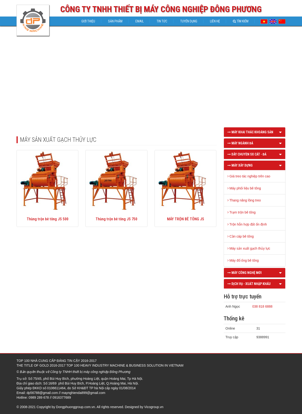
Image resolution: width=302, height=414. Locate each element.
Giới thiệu (88, 21)
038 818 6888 (262, 306)
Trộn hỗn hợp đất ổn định (247, 224)
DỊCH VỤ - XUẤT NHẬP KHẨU (249, 284)
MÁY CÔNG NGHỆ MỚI (244, 273)
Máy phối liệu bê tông (244, 188)
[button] (280, 132)
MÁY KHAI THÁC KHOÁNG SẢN (250, 132)
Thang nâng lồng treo (244, 200)
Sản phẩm (115, 21)
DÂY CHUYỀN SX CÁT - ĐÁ (246, 154)
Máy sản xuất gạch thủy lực (248, 248)
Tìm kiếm (240, 21)
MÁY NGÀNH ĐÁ (240, 143)
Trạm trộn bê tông (241, 212)
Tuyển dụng (188, 21)
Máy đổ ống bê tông (243, 260)
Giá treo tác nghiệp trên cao (248, 176)
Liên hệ (215, 21)
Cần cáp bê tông (240, 236)
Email (139, 21)
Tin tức (162, 21)
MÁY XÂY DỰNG (240, 165)
